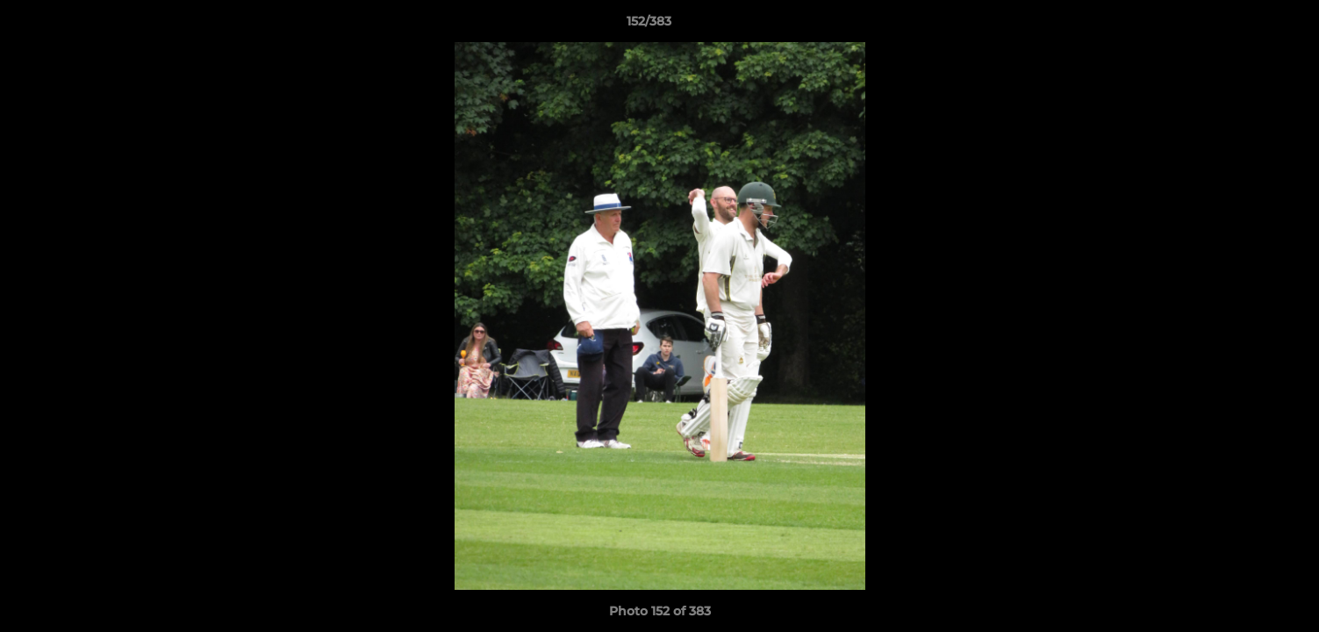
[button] (1245, 25)
